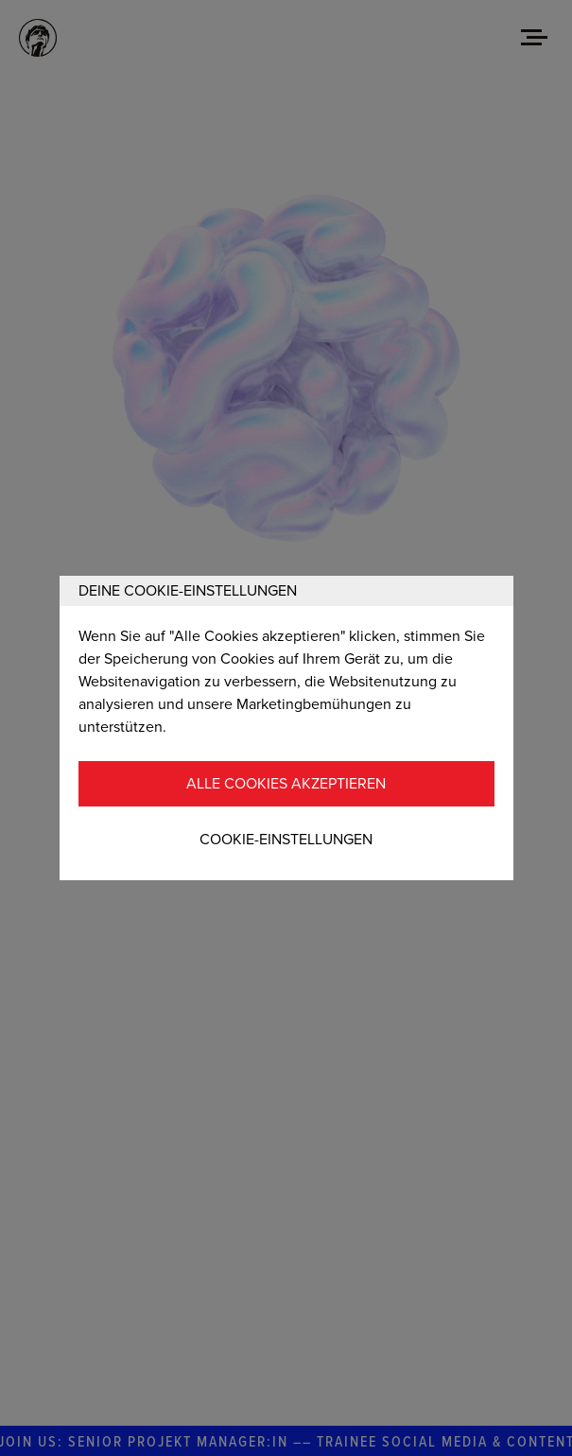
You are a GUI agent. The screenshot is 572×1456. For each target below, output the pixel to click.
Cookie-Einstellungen (286, 839)
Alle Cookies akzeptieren (286, 783)
